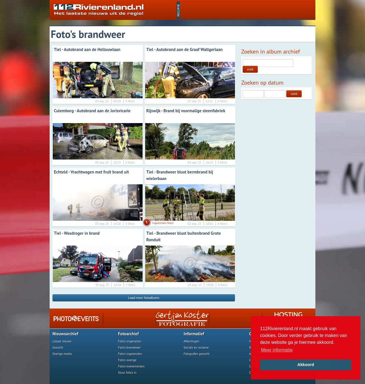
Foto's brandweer (129, 348)
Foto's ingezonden (130, 354)
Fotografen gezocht (197, 354)
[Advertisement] (246, 10)
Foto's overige (127, 360)
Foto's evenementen (131, 366)
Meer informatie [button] (277, 350)
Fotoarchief (128, 333)
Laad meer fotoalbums (143, 297)
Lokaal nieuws (61, 341)
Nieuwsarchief (65, 333)
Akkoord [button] (305, 364)
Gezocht (57, 348)
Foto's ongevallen (129, 341)
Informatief (194, 333)
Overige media (62, 354)
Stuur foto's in (127, 373)
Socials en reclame (196, 348)
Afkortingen (191, 341)
